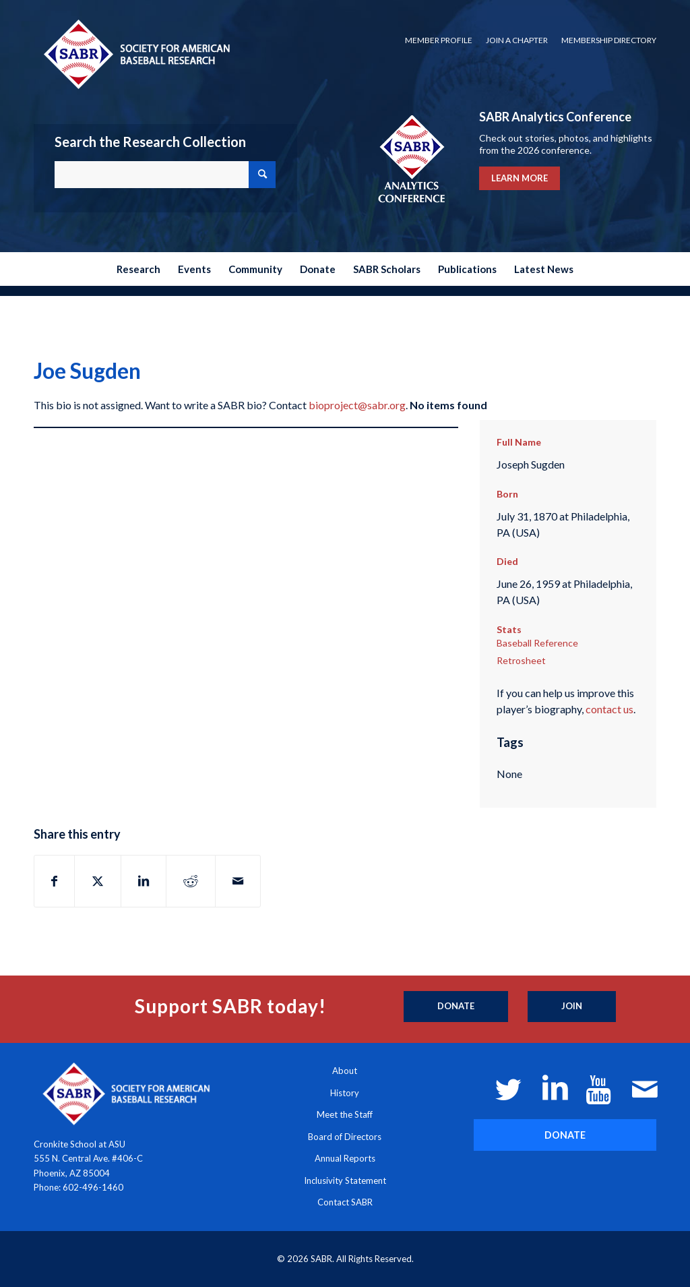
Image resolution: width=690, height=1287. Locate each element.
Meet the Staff (345, 1114)
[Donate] (456, 1006)
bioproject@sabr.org (357, 404)
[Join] (572, 1006)
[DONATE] (565, 1135)
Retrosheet (521, 660)
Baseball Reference (537, 643)
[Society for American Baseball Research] (135, 53)
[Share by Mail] (238, 881)
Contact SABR (345, 1202)
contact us (609, 708)
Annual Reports (345, 1158)
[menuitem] (438, 40)
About (344, 1070)
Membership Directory (608, 40)
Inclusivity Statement (345, 1180)
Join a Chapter (517, 40)
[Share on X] (98, 881)
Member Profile (438, 40)
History (344, 1092)
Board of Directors (344, 1136)
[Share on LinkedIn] (143, 881)
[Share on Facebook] (54, 881)
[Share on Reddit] (190, 881)
